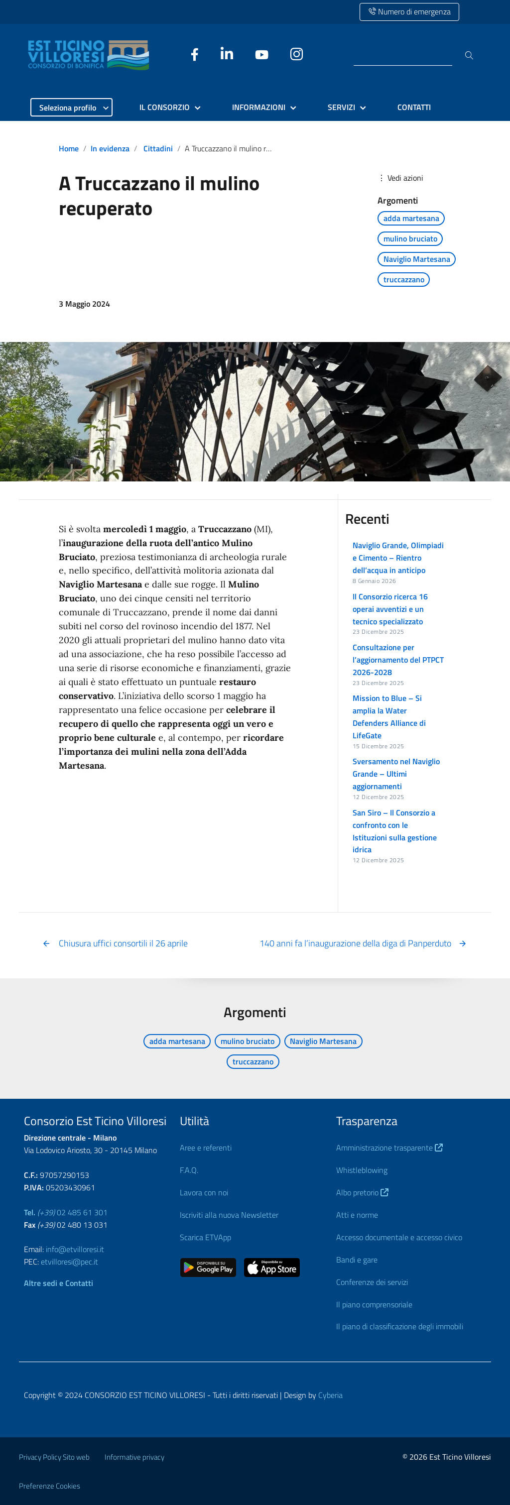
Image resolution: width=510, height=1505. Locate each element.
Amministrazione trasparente (389, 1148)
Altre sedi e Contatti (58, 1283)
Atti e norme (357, 1215)
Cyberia (330, 1395)
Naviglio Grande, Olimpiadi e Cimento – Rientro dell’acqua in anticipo (398, 557)
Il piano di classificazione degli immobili (399, 1326)
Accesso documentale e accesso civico (399, 1237)
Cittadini (158, 148)
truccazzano (403, 279)
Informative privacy (134, 1457)
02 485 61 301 (66, 1212)
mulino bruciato (410, 238)
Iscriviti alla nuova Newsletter (229, 1215)
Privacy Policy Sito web (54, 1457)
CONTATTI (414, 107)
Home (69, 148)
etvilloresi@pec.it (69, 1262)
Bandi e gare (357, 1260)
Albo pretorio (362, 1192)
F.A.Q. (189, 1170)
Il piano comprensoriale (374, 1304)
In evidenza (110, 148)
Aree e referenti (206, 1148)
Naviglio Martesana (416, 259)
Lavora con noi (204, 1192)
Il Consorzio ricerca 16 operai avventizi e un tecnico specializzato (390, 608)
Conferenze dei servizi (372, 1282)
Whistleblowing (361, 1170)
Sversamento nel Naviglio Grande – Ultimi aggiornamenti (396, 773)
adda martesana (411, 218)
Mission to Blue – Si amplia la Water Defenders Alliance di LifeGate (389, 716)
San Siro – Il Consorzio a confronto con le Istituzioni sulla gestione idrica (395, 831)
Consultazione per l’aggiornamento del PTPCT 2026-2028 (398, 659)
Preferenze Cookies (49, 1486)
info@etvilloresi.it (75, 1249)
